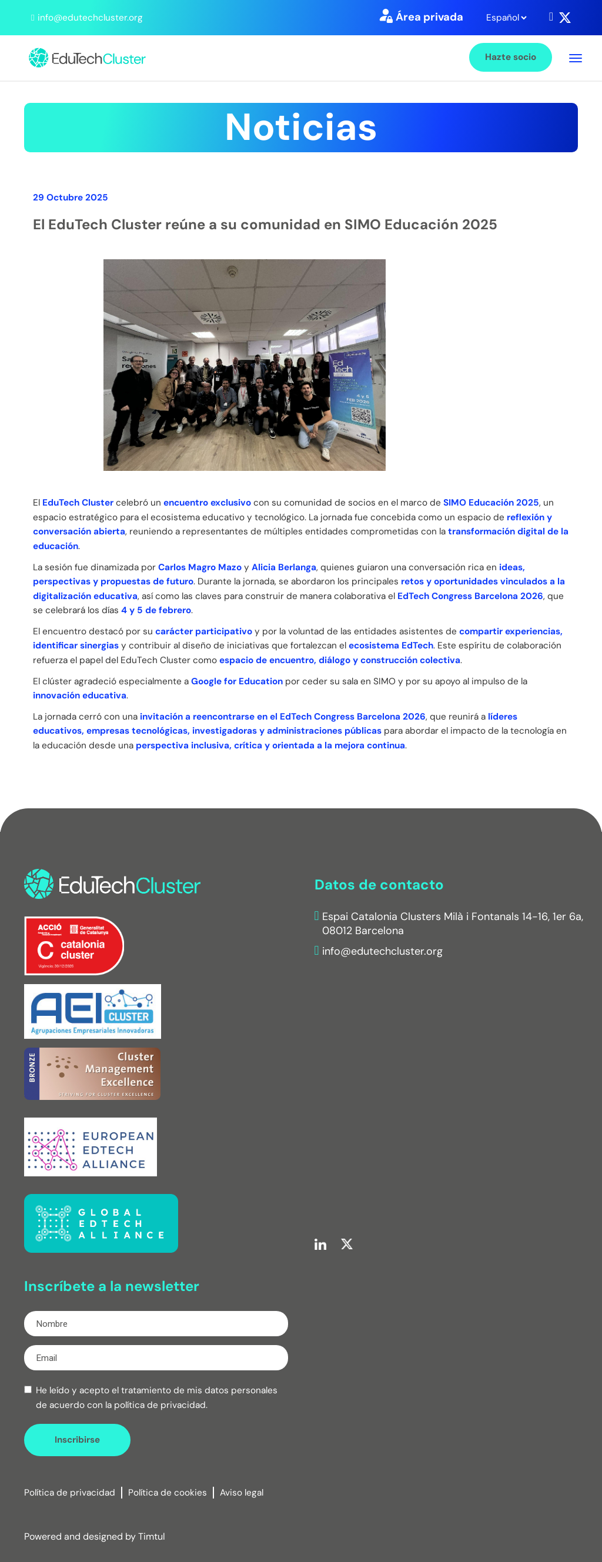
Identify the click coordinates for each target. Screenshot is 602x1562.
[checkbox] (28, 1389)
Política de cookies (167, 1493)
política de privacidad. (161, 1405)
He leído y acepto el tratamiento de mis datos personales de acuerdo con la (156, 1397)
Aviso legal (241, 1493)
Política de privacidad (69, 1493)
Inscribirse (77, 1440)
